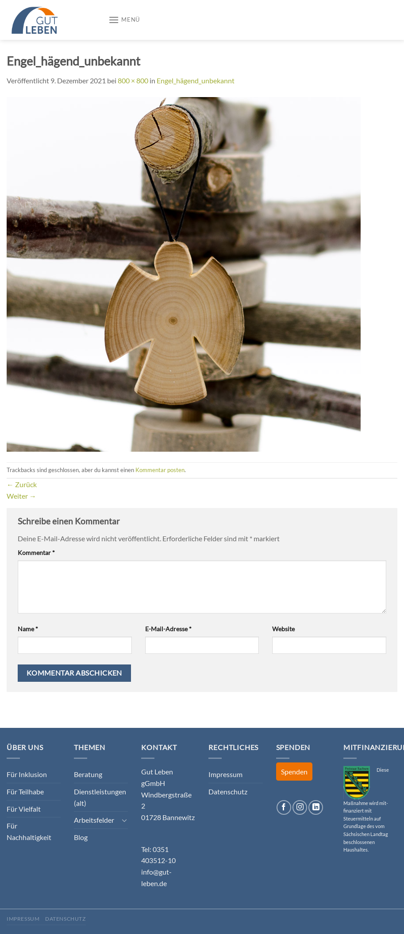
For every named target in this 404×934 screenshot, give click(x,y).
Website (283, 629)
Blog (81, 837)
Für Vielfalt (24, 809)
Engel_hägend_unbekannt (196, 80)
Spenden (294, 771)
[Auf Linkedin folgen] (315, 807)
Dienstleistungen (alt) (100, 797)
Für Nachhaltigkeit (29, 831)
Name (28, 629)
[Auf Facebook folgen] (284, 807)
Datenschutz (227, 791)
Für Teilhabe (25, 791)
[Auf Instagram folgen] (299, 807)
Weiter (21, 496)
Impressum (225, 774)
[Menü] (124, 20)
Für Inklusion (27, 774)
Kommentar (36, 552)
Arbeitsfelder (94, 820)
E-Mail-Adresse (168, 629)
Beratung (88, 774)
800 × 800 (133, 80)
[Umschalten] (124, 820)
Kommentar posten (160, 469)
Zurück (22, 484)
